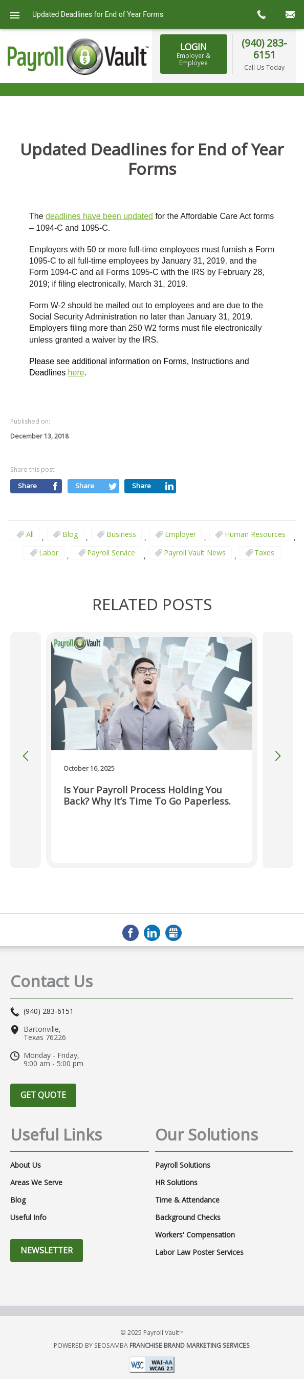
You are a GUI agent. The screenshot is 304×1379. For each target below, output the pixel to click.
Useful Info (28, 1217)
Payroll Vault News (195, 552)
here (76, 372)
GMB (173, 933)
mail (289, 14)
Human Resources (255, 534)
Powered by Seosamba (152, 1345)
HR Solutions (176, 1182)
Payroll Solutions (182, 1165)
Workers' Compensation (195, 1234)
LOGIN (193, 54)
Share (27, 485)
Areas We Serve (36, 1182)
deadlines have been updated (99, 216)
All (30, 534)
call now (261, 14)
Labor (48, 552)
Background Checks (188, 1217)
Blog (70, 534)
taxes (264, 552)
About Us (25, 1165)
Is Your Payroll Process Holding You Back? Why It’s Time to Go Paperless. (147, 795)
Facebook (130, 933)
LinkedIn (152, 933)
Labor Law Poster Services (199, 1252)
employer (180, 534)
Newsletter (46, 1250)
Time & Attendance (187, 1200)
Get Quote (43, 1095)
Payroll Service (111, 552)
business (121, 534)
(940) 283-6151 (264, 49)
